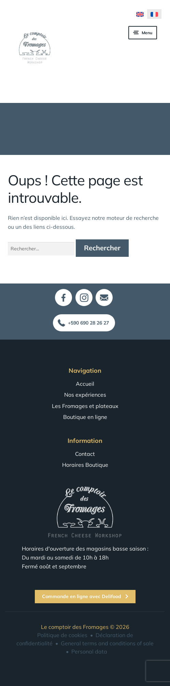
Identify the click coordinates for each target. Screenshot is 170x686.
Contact (85, 453)
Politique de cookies (62, 635)
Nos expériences (85, 394)
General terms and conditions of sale (107, 643)
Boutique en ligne (85, 416)
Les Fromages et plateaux (85, 406)
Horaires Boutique (85, 464)
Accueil (85, 383)
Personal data (89, 651)
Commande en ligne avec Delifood (85, 596)
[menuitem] (140, 14)
